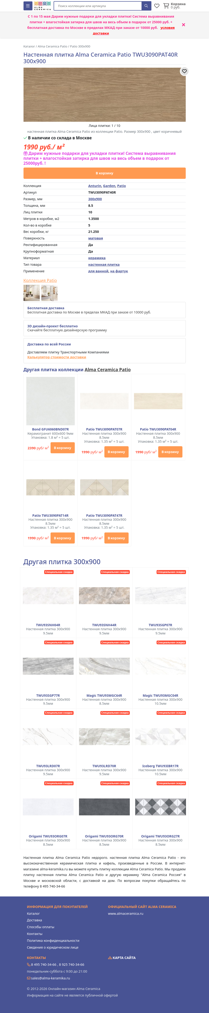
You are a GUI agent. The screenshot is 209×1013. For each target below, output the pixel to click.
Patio (121, 186)
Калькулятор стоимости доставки (57, 357)
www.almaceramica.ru (125, 913)
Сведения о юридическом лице (53, 947)
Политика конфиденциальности (53, 940)
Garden (109, 186)
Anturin (94, 186)
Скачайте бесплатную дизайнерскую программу (67, 328)
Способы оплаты (40, 927)
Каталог (33, 913)
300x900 (95, 199)
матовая (95, 238)
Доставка (34, 920)
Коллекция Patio (40, 280)
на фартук (119, 271)
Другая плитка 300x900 (62, 562)
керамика (97, 258)
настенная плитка (104, 264)
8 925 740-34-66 (71, 964)
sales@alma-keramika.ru (50, 978)
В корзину (104, 173)
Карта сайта (122, 957)
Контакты (35, 933)
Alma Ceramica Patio (108, 370)
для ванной (98, 271)
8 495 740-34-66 (43, 964)
